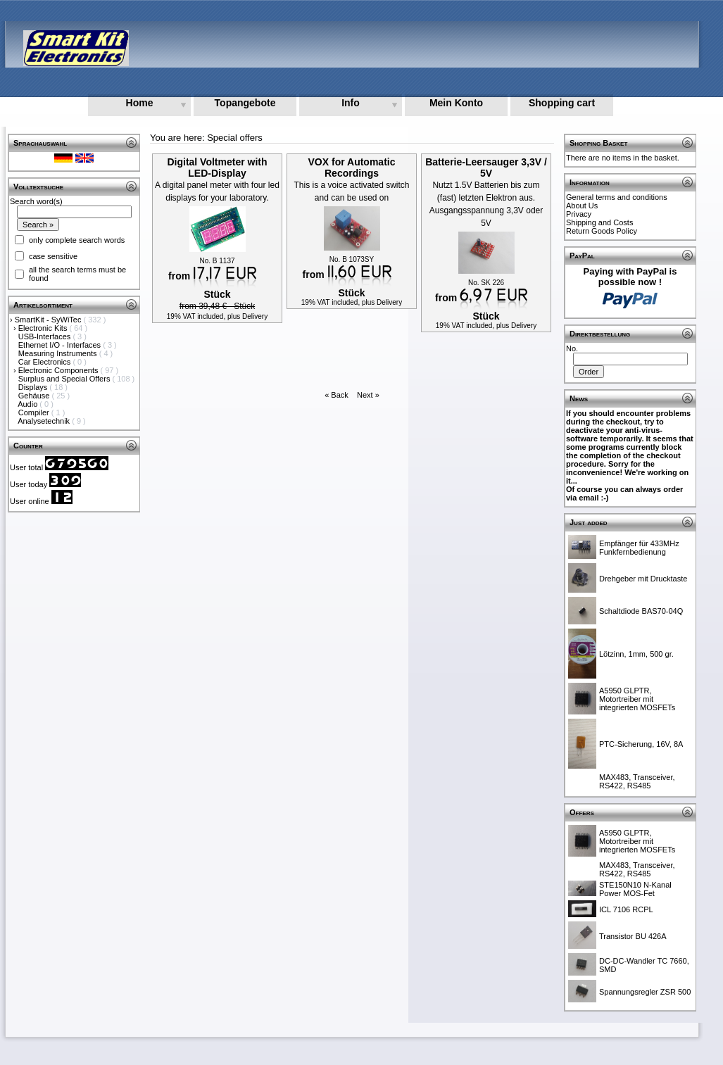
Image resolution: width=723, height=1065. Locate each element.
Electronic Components (59, 370)
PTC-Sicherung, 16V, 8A (641, 744)
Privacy (578, 214)
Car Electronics (45, 362)
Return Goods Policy (601, 231)
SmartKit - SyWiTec (49, 319)
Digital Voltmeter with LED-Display (217, 167)
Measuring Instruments (58, 353)
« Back (336, 395)
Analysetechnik (45, 421)
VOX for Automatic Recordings (352, 167)
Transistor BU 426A (633, 936)
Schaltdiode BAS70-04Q (641, 611)
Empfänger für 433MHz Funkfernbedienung (639, 547)
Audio (28, 404)
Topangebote (245, 102)
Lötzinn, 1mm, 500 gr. (636, 654)
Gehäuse (35, 395)
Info (350, 102)
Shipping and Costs (599, 222)
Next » (368, 395)
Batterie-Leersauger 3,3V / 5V (486, 167)
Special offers (235, 137)
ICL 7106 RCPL (626, 909)
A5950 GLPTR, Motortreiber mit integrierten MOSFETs (637, 699)
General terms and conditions (616, 197)
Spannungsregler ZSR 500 (645, 992)
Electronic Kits (44, 328)
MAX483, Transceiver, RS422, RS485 (637, 781)
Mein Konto (456, 102)
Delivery (255, 316)
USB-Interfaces (45, 336)
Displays (34, 387)
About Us (582, 205)
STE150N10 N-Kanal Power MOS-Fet (635, 889)
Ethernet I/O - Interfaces (60, 345)
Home (139, 102)
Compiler (34, 412)
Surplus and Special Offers (65, 378)
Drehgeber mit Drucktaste (643, 578)
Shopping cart (562, 102)
